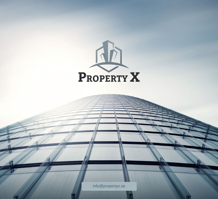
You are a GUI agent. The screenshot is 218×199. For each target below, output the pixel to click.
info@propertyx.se (109, 186)
